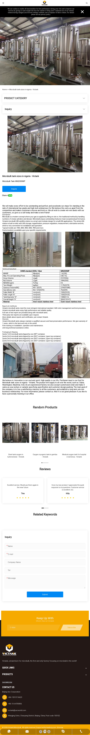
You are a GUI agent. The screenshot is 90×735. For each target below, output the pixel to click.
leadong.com (51, 727)
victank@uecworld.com (17, 710)
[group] (15, 437)
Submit (45, 594)
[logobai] (9, 650)
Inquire (14, 189)
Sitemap (60, 727)
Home (4, 89)
